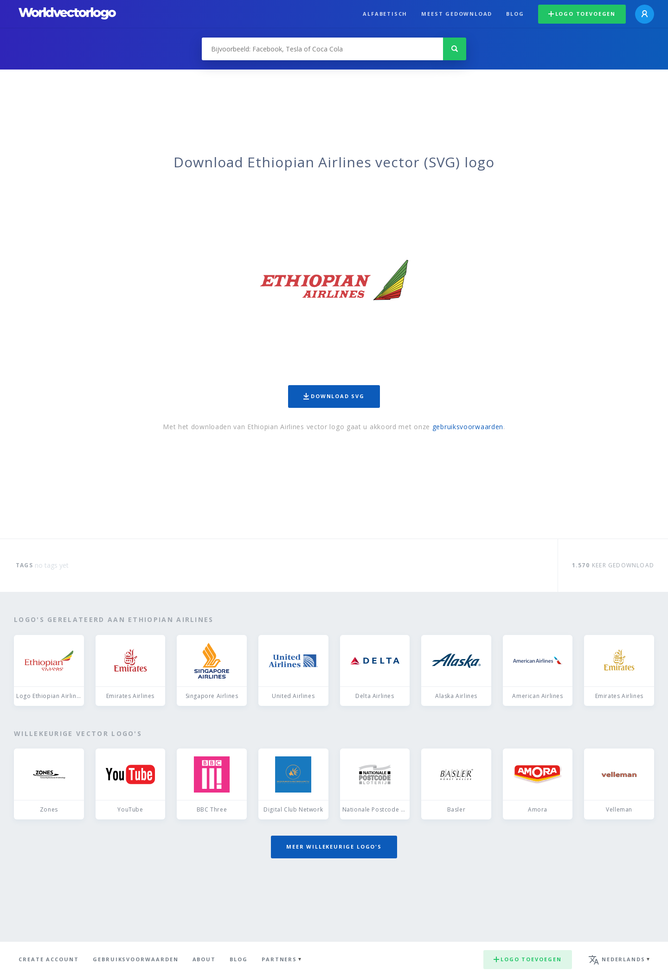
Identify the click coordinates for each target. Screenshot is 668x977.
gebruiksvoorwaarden (467, 426)
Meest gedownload (456, 13)
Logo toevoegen (582, 13)
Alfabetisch (385, 13)
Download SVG (334, 396)
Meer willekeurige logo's (334, 846)
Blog (515, 13)
